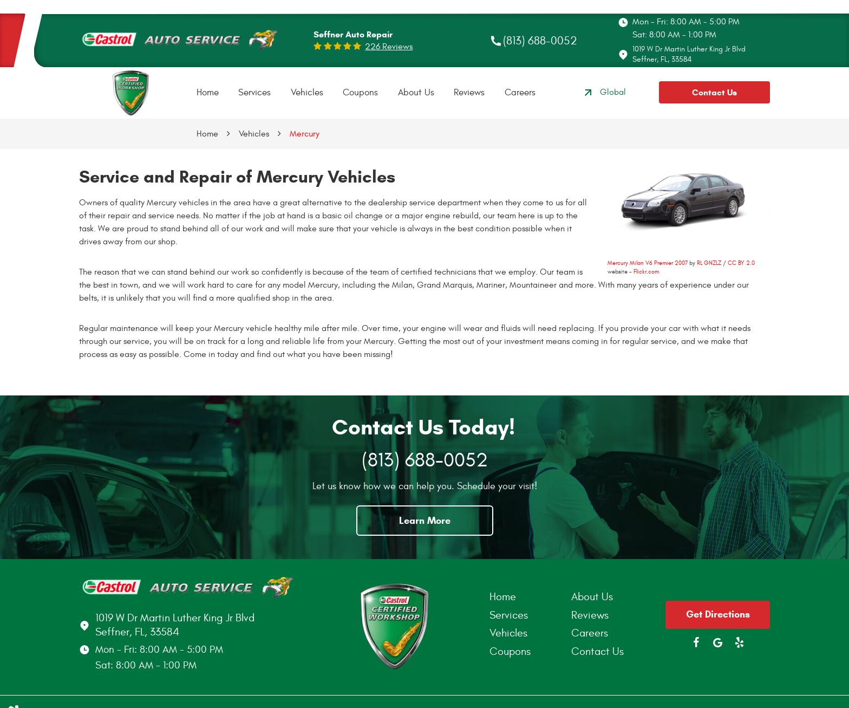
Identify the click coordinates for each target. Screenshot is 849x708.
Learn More (424, 521)
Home (208, 92)
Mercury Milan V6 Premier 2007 (648, 263)
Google (718, 642)
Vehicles (307, 92)
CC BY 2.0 (741, 263)
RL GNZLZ (709, 263)
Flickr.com (646, 271)
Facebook (696, 642)
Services (254, 92)
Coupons (360, 92)
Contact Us (714, 92)
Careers (520, 92)
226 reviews (389, 46)
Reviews (469, 92)
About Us (416, 92)
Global (604, 92)
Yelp (739, 642)
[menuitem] (208, 93)
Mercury (304, 134)
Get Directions (718, 614)
